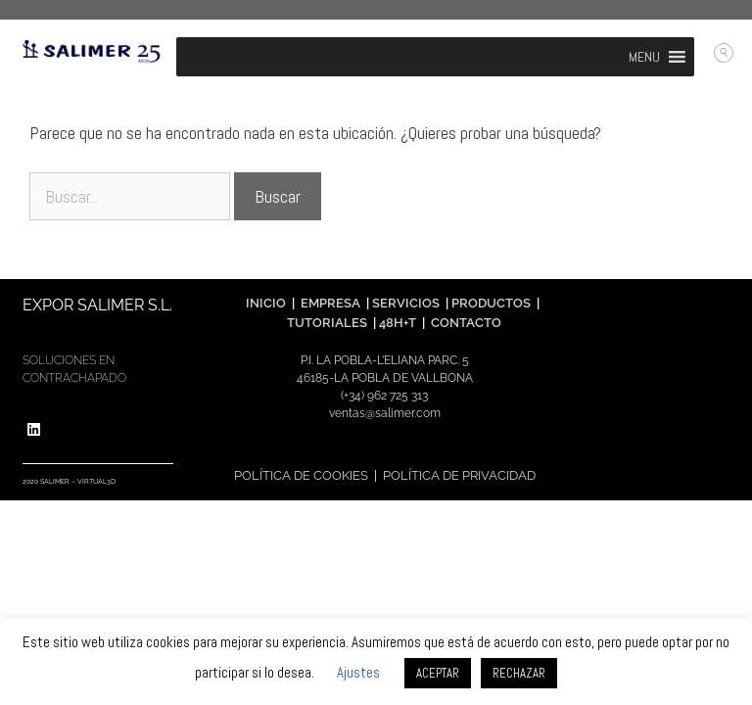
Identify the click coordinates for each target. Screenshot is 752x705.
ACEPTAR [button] (437, 673)
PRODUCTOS (492, 303)
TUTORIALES (325, 322)
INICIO (266, 303)
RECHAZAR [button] (519, 673)
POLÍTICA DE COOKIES (301, 475)
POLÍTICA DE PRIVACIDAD (459, 475)
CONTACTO (466, 322)
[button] (644, 56)
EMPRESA (330, 303)
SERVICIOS (406, 303)
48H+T (397, 322)
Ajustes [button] (358, 672)
